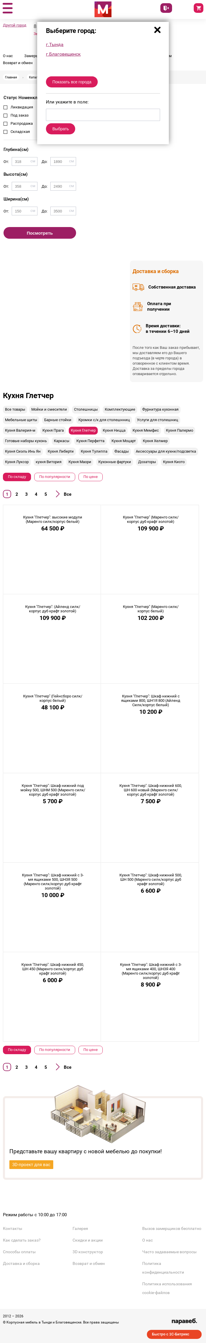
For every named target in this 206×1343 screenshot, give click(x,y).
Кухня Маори (79, 462)
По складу (17, 476)
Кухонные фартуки (114, 462)
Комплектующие (120, 409)
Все (67, 494)
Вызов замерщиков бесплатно (171, 1228)
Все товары (15, 409)
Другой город (14, 25)
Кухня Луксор (17, 462)
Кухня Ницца (114, 430)
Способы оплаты (19, 1251)
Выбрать (60, 128)
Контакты (12, 1228)
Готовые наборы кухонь (26, 441)
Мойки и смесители (49, 409)
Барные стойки (57, 420)
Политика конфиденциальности (163, 1268)
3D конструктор (88, 1251)
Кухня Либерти (61, 451)
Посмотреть (40, 233)
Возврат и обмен (18, 63)
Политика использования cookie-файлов (167, 1288)
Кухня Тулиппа (94, 451)
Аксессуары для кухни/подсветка (166, 451)
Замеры (31, 56)
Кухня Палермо (179, 430)
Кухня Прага (53, 430)
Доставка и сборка (21, 1263)
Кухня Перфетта (90, 441)
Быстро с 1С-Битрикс (170, 1334)
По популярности (54, 476)
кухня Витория (48, 462)
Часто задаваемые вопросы (169, 1251)
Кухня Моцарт (123, 441)
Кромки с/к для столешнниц (104, 420)
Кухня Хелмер (155, 441)
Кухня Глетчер (83, 430)
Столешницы (86, 409)
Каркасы (61, 441)
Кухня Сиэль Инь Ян (23, 451)
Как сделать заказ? (22, 1240)
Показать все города (71, 82)
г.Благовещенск (63, 54)
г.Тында (54, 44)
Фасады (121, 451)
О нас (8, 56)
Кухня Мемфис (146, 430)
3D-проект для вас (31, 1164)
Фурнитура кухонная (160, 409)
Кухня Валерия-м (20, 430)
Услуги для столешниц (157, 420)
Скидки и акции (88, 1240)
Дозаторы (147, 462)
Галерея (80, 1228)
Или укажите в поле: (67, 102)
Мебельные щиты (21, 420)
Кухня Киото (174, 462)
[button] (7, 8)
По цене (90, 476)
